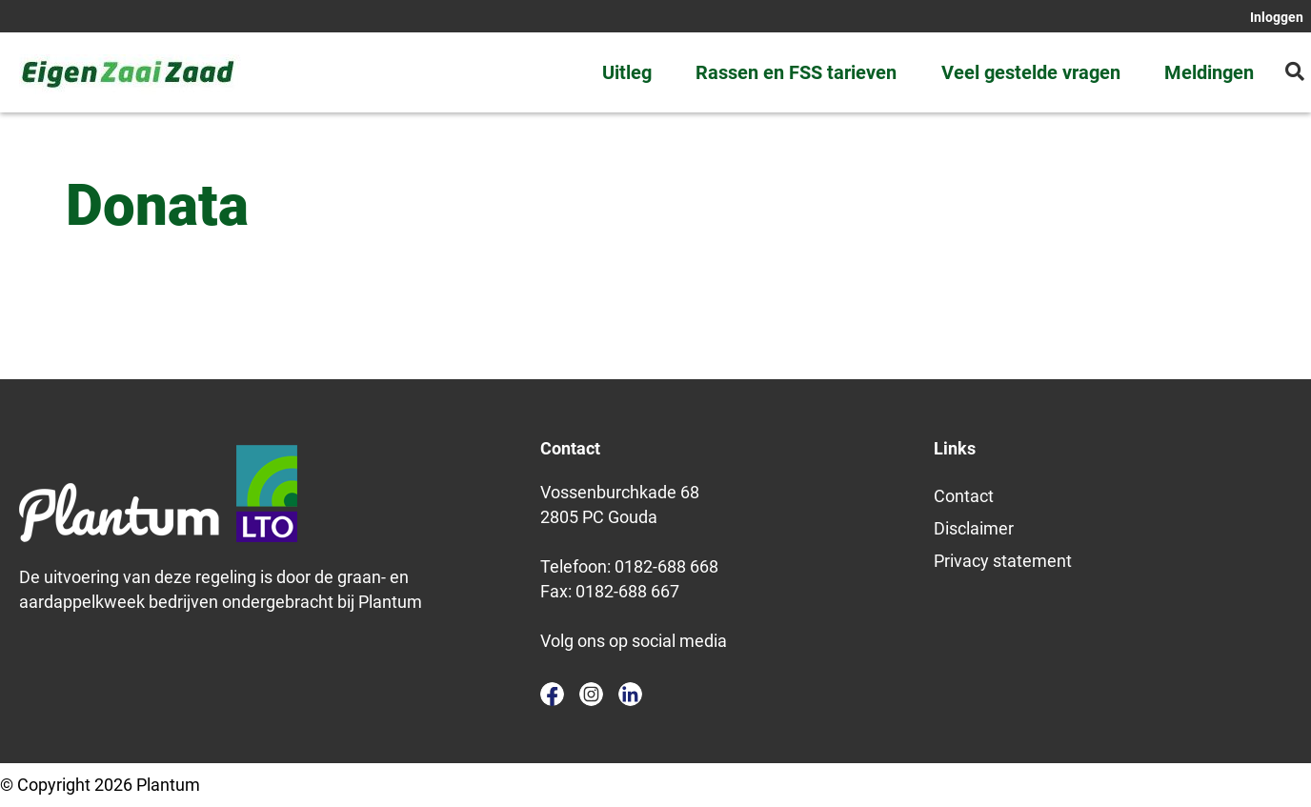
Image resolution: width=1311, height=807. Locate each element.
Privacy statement (1003, 561)
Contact (964, 496)
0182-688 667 (627, 591)
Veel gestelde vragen (1030, 72)
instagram (591, 694)
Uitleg (627, 72)
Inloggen (1276, 17)
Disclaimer (974, 528)
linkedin (630, 694)
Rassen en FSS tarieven (796, 72)
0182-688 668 (666, 566)
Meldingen (1209, 72)
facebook (552, 694)
